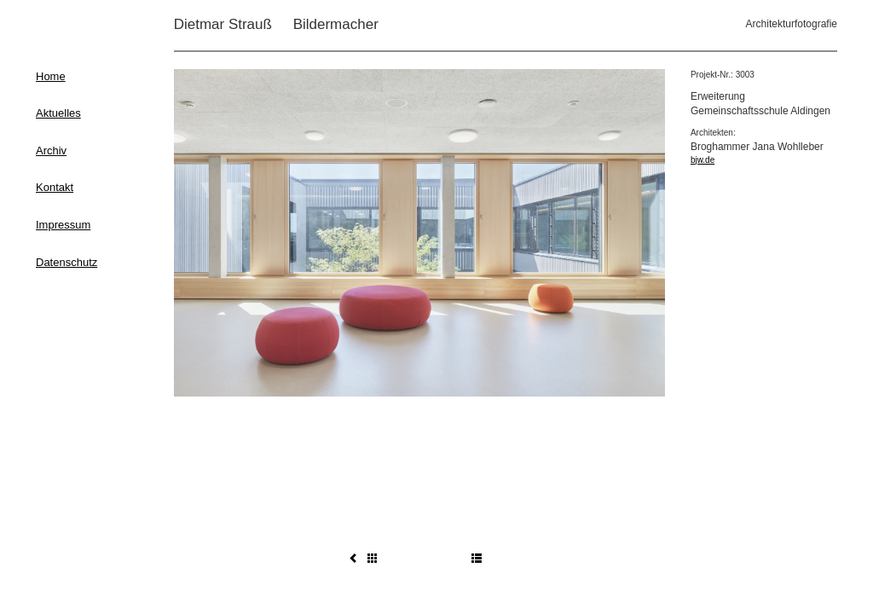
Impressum (63, 224)
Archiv (51, 150)
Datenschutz (66, 262)
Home (51, 76)
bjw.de (702, 160)
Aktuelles (58, 113)
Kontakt (54, 187)
